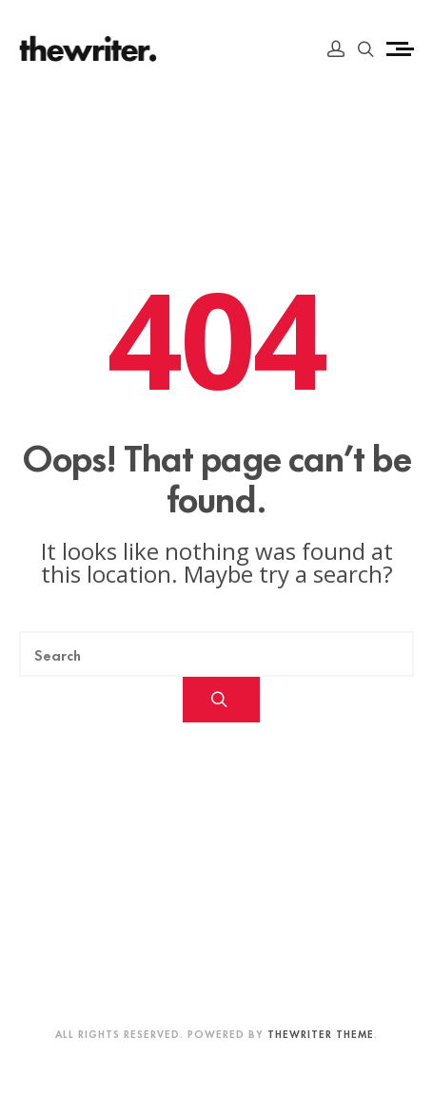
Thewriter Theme (320, 1033)
